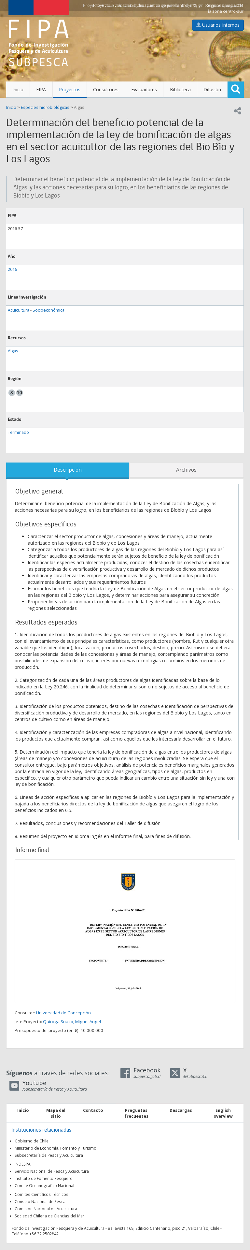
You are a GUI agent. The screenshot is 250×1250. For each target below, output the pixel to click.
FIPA (41, 89)
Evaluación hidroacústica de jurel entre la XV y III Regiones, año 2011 (177, 5)
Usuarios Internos (218, 25)
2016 (12, 269)
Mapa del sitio (55, 1113)
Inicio (17, 89)
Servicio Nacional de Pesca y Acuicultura (52, 1171)
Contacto (93, 1110)
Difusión (212, 89)
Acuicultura (18, 310)
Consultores (105, 89)
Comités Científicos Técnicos (41, 1194)
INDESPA (23, 1164)
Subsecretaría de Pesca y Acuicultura (49, 1155)
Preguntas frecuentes (136, 1113)
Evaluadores (144, 89)
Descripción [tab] (68, 469)
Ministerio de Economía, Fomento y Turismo (55, 1148)
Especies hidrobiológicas (45, 107)
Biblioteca (180, 89)
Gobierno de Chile (32, 1140)
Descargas (181, 1110)
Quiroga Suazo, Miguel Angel (72, 1021)
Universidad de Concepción (63, 1013)
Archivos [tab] (186, 469)
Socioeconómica (48, 310)
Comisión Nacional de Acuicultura (46, 1208)
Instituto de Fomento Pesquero (44, 1178)
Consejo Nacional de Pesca (40, 1201)
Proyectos (69, 89)
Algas (79, 107)
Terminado (18, 432)
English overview (223, 1113)
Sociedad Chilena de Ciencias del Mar (49, 1215)
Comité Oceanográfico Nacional (44, 1185)
